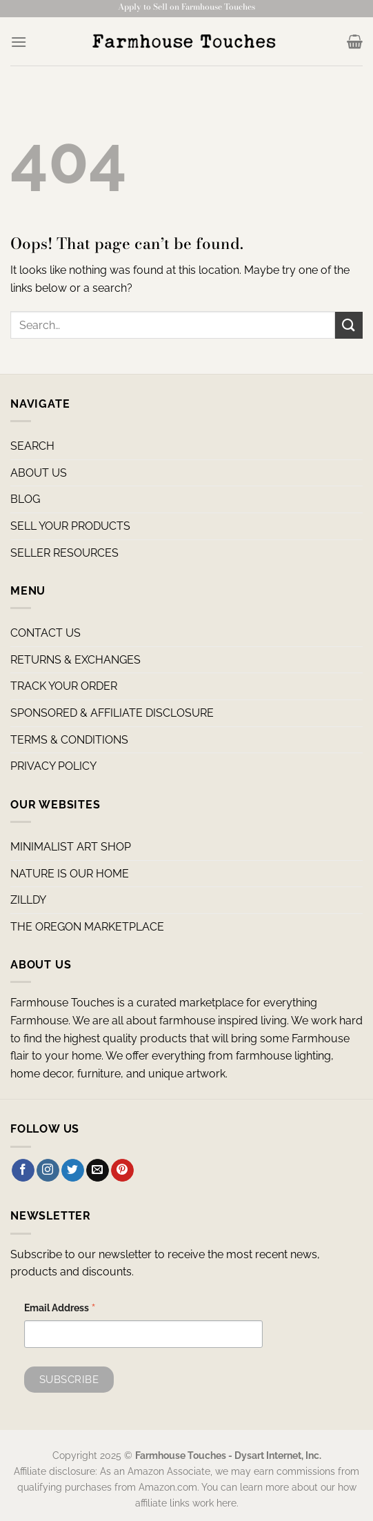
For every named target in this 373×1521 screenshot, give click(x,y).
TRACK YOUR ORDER (63, 686)
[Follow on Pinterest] (122, 1170)
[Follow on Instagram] (48, 1170)
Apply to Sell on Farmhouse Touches (186, 6)
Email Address (60, 1309)
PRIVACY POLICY (53, 766)
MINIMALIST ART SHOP (70, 846)
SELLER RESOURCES (64, 552)
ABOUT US (38, 472)
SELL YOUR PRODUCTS (70, 526)
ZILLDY (28, 899)
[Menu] (18, 42)
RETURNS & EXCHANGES (75, 659)
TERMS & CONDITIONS (69, 739)
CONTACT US (45, 632)
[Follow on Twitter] (72, 1170)
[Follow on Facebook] (23, 1170)
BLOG (25, 499)
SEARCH (32, 446)
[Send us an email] (97, 1170)
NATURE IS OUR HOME (69, 873)
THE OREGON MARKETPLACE (87, 926)
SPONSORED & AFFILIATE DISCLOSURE (112, 712)
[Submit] (349, 325)
